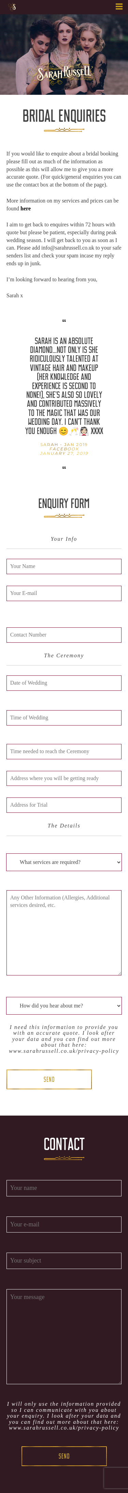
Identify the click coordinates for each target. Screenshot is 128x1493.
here (25, 208)
